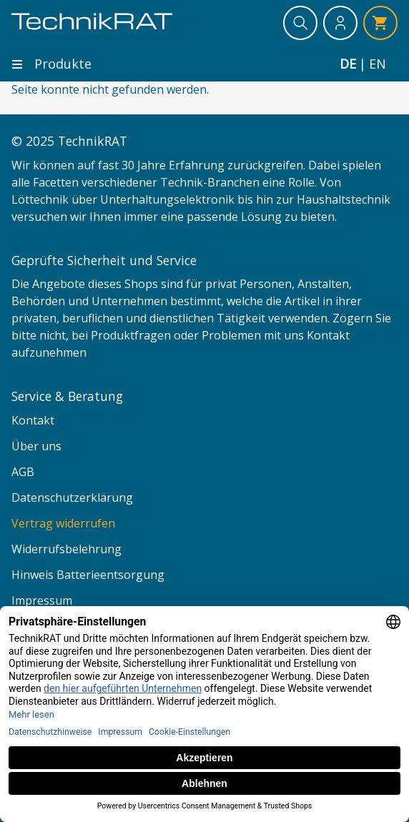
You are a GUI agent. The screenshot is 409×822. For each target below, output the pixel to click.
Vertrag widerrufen (63, 523)
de (348, 63)
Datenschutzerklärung (72, 497)
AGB (22, 472)
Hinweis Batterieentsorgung (87, 575)
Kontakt (32, 420)
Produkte (51, 63)
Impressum (41, 600)
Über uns (36, 446)
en (377, 63)
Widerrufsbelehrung (66, 549)
